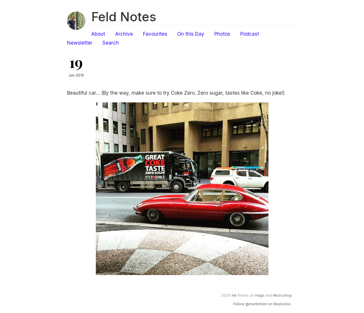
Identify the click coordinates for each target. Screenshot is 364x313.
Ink (234, 295)
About (98, 34)
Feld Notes (123, 16)
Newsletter (79, 43)
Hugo (259, 295)
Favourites (155, 34)
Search (110, 43)
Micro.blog (282, 295)
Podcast (249, 34)
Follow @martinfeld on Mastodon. (262, 304)
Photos (222, 34)
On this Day (190, 34)
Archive (124, 34)
